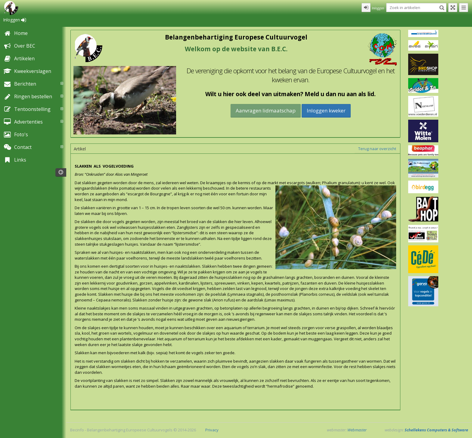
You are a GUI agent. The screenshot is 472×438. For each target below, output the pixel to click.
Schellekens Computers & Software (436, 430)
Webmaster (357, 430)
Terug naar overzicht (377, 148)
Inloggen (14, 20)
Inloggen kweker (326, 110)
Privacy (212, 430)
